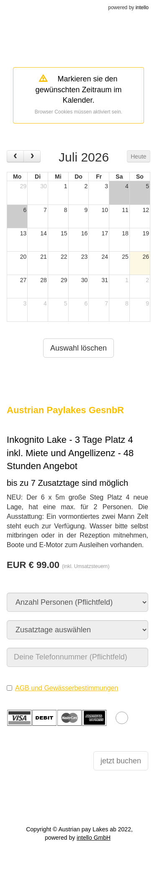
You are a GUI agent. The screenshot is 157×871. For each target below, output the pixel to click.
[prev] (15, 156)
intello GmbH (94, 837)
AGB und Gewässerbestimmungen (66, 688)
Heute (138, 156)
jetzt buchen (120, 761)
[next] (32, 156)
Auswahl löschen (78, 348)
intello (142, 7)
